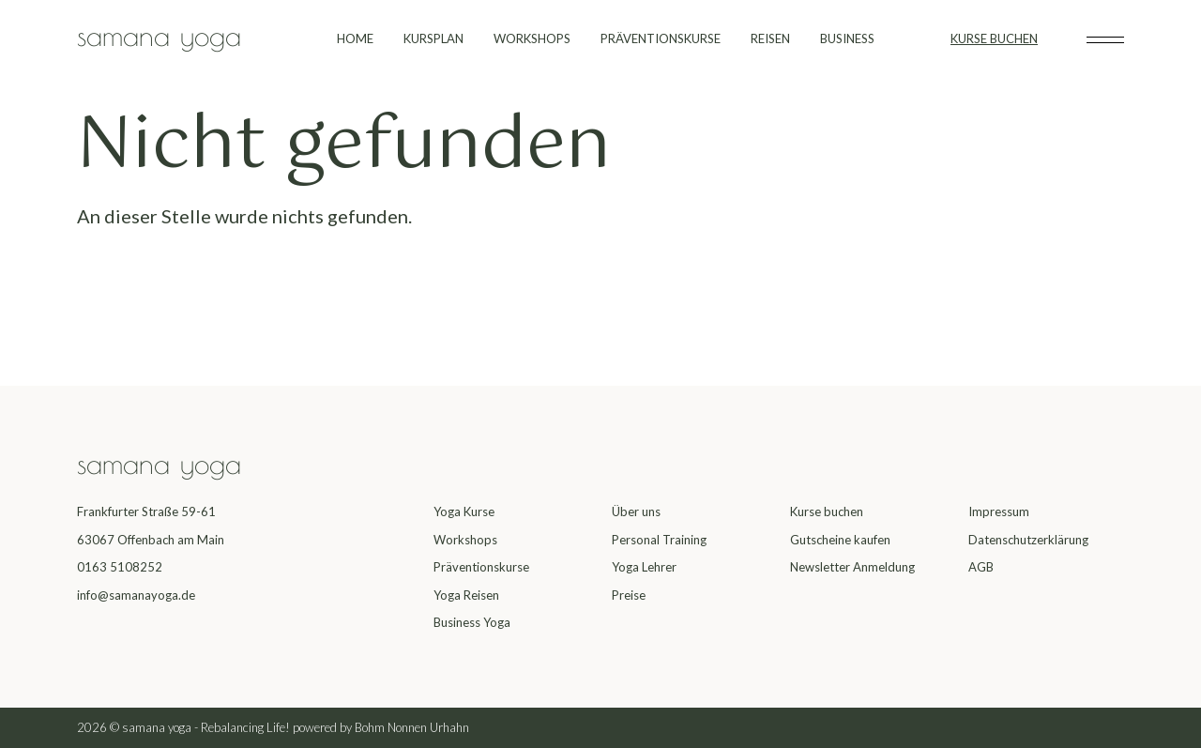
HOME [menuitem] (355, 38)
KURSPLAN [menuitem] (433, 38)
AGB (981, 566)
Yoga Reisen (466, 595)
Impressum (998, 511)
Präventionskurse (481, 566)
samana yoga (159, 35)
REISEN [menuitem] (770, 38)
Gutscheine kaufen (840, 539)
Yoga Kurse (463, 511)
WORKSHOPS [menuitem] (532, 38)
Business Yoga (471, 622)
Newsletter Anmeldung (852, 566)
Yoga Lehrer (644, 566)
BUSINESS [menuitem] (847, 38)
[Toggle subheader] (1105, 39)
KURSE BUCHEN (994, 38)
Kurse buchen (826, 511)
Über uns (636, 511)
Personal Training (659, 539)
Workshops (465, 539)
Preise (629, 595)
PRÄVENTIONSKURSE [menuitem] (660, 38)
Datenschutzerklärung (1028, 539)
